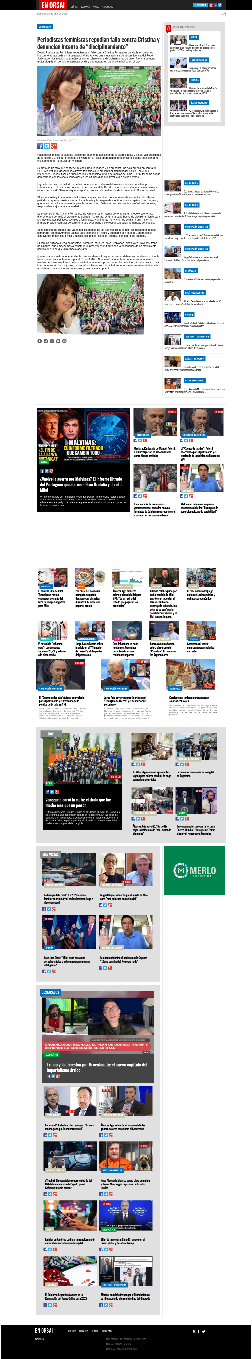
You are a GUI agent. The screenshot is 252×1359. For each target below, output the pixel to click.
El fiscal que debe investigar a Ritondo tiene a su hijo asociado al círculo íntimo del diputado (193, 347)
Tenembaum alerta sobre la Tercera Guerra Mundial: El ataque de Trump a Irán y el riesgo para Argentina (196, 830)
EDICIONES (201, 5)
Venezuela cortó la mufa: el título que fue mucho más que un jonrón (78, 802)
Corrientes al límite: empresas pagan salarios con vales (193, 281)
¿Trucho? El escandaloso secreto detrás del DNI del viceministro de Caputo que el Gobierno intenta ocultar (68, 1184)
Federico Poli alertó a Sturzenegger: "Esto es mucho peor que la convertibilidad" (69, 1127)
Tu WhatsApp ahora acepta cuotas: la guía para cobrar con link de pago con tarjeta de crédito (152, 775)
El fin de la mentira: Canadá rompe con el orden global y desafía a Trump (123, 1241)
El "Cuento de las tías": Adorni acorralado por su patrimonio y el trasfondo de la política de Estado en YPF (194, 237)
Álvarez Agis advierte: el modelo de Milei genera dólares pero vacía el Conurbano (123, 1127)
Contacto (39, 1339)
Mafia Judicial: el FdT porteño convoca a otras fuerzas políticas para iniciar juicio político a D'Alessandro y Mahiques (192, 48)
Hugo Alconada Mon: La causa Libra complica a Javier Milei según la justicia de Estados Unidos (194, 390)
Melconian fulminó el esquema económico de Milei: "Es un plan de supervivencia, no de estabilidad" (199, 507)
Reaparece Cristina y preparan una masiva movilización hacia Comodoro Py (193, 69)
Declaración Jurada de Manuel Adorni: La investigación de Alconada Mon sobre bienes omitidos (191, 193)
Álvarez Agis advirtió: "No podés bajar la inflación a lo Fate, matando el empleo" (152, 830)
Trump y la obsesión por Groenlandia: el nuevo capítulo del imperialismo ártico (97, 1067)
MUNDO (96, 6)
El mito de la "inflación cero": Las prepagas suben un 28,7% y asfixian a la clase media (52, 649)
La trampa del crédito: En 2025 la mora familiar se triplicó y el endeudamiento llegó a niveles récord (68, 898)
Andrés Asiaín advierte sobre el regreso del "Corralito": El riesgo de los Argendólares (163, 649)
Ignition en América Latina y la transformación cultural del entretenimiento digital (70, 1241)
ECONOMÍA (85, 6)
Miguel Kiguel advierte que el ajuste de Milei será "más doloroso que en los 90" (124, 897)
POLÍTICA (74, 6)
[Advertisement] (21, 72)
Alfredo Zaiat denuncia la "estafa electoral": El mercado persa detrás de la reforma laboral (194, 303)
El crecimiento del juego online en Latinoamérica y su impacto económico (201, 594)
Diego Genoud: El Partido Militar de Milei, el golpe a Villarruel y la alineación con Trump (192, 368)
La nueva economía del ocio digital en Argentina (195, 774)
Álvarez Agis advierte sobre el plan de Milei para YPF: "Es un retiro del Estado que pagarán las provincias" (127, 598)
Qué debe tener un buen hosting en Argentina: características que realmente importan (125, 649)
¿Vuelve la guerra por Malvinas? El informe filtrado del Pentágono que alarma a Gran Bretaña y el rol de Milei (82, 484)
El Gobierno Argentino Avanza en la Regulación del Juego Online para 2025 (66, 1296)
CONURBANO (107, 6)
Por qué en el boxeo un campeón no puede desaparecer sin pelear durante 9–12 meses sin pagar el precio (88, 598)
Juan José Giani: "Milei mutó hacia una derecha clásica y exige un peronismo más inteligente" (194, 324)
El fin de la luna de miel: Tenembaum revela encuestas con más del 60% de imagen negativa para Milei (192, 215)
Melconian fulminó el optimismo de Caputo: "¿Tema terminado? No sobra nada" (123, 959)
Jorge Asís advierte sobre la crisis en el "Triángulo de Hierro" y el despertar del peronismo (191, 259)
